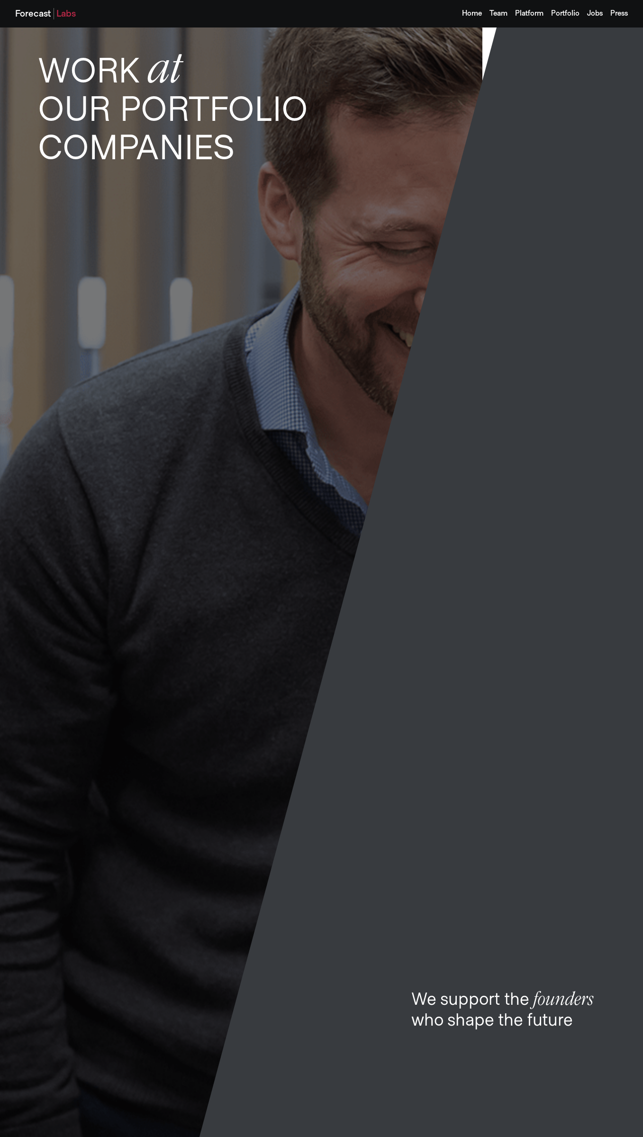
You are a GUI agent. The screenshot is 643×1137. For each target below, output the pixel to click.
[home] (45, 13)
